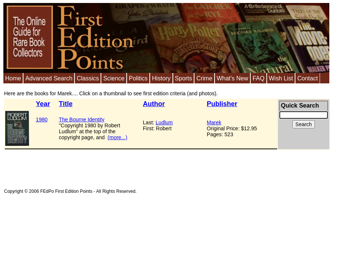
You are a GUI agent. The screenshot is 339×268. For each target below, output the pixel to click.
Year (43, 104)
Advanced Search (48, 78)
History (161, 78)
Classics (88, 78)
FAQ (258, 78)
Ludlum (164, 122)
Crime (204, 78)
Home (13, 78)
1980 (41, 119)
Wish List (281, 78)
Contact (307, 78)
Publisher (222, 104)
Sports (183, 78)
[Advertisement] (139, 167)
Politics (138, 78)
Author (154, 104)
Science (113, 78)
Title (66, 104)
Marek (214, 122)
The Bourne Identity (81, 119)
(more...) (117, 137)
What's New (232, 78)
